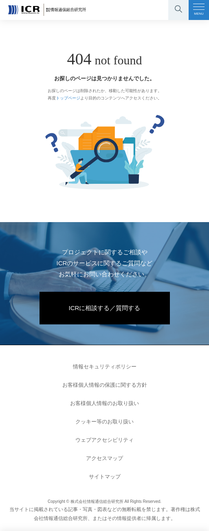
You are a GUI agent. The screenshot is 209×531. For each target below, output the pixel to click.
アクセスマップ (104, 458)
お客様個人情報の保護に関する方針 (104, 385)
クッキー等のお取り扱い (104, 422)
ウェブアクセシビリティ (104, 440)
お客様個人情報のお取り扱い (104, 403)
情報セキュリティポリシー (104, 367)
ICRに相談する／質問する (105, 307)
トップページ (68, 98)
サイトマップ (105, 477)
